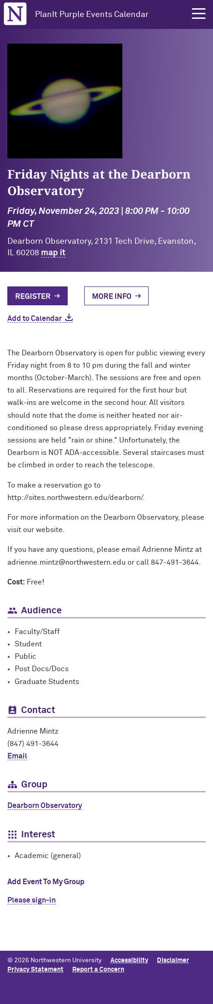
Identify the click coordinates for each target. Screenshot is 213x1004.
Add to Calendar (34, 318)
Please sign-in (31, 900)
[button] (199, 13)
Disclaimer (173, 960)
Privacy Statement (35, 969)
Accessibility (129, 960)
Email (17, 756)
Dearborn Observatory (44, 805)
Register (33, 296)
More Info (112, 296)
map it (53, 253)
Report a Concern (98, 969)
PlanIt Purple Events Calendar (92, 15)
